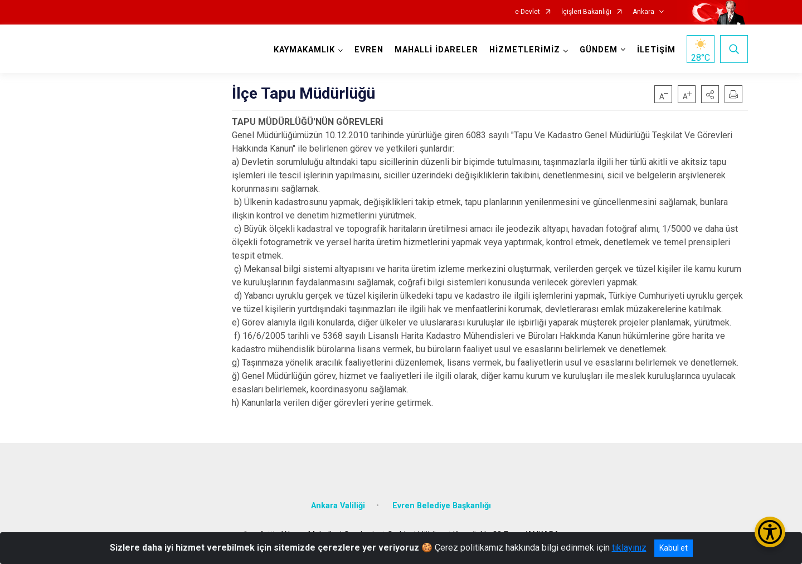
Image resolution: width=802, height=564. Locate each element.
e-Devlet (527, 12)
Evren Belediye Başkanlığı (441, 505)
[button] (710, 94)
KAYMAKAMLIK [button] (304, 50)
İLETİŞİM (656, 50)
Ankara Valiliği (338, 505)
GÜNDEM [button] (599, 50)
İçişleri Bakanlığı (586, 12)
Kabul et (673, 547)
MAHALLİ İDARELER (436, 50)
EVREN (368, 50)
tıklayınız (629, 547)
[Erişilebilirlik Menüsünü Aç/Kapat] (770, 532)
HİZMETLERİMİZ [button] (524, 50)
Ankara (643, 12)
